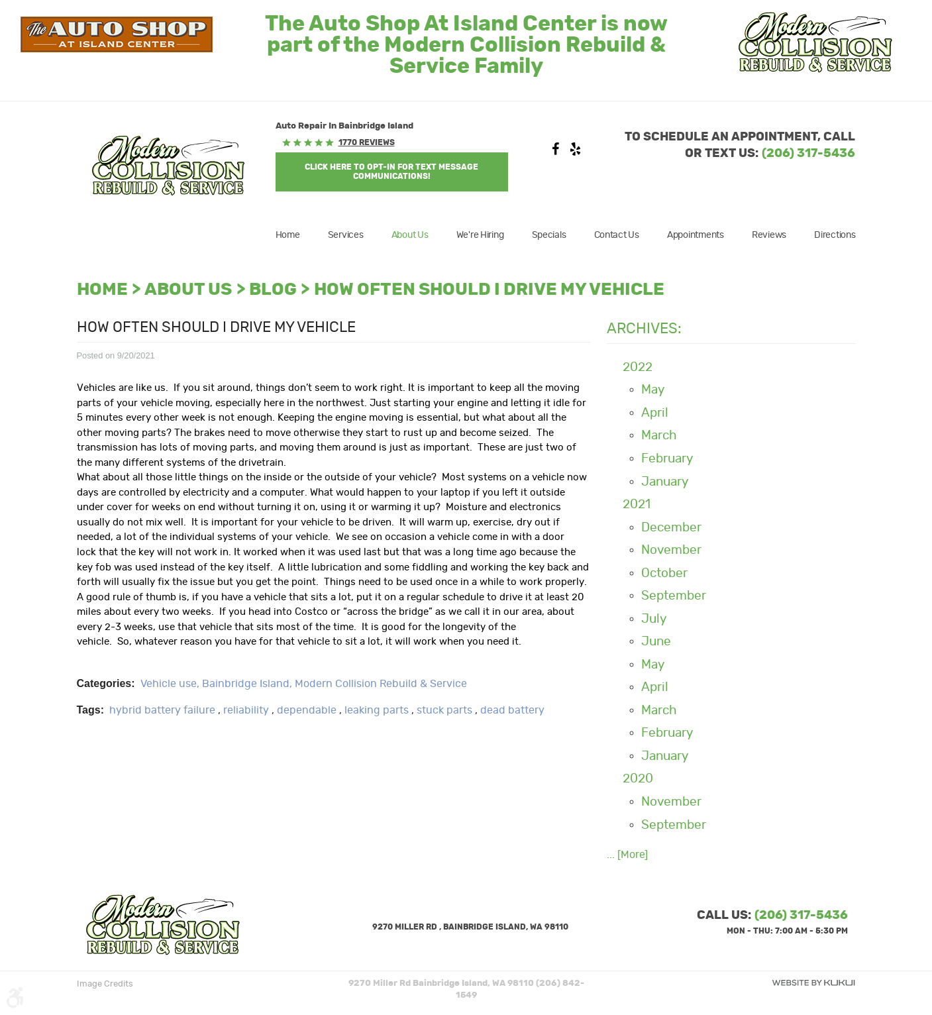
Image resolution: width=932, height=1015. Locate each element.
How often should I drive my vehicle (489, 290)
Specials (549, 235)
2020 (638, 779)
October (664, 573)
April (654, 413)
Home (288, 235)
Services (346, 235)
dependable (307, 710)
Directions (834, 235)
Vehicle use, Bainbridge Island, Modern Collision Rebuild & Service (303, 683)
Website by (813, 983)
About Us (410, 235)
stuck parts (444, 710)
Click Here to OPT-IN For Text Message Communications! (391, 171)
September (673, 596)
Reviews (769, 235)
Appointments (695, 235)
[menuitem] (294, 235)
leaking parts (376, 710)
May (652, 390)
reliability (246, 710)
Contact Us (616, 235)
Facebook (555, 152)
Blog (273, 290)
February (667, 459)
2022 (637, 367)
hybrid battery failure (162, 710)
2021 (636, 504)
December (671, 527)
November (671, 550)
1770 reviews (366, 142)
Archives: (644, 328)
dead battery (512, 710)
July (653, 619)
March (659, 435)
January (664, 482)
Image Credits (105, 984)
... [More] (627, 854)
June (656, 641)
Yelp (575, 152)
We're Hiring (480, 235)
